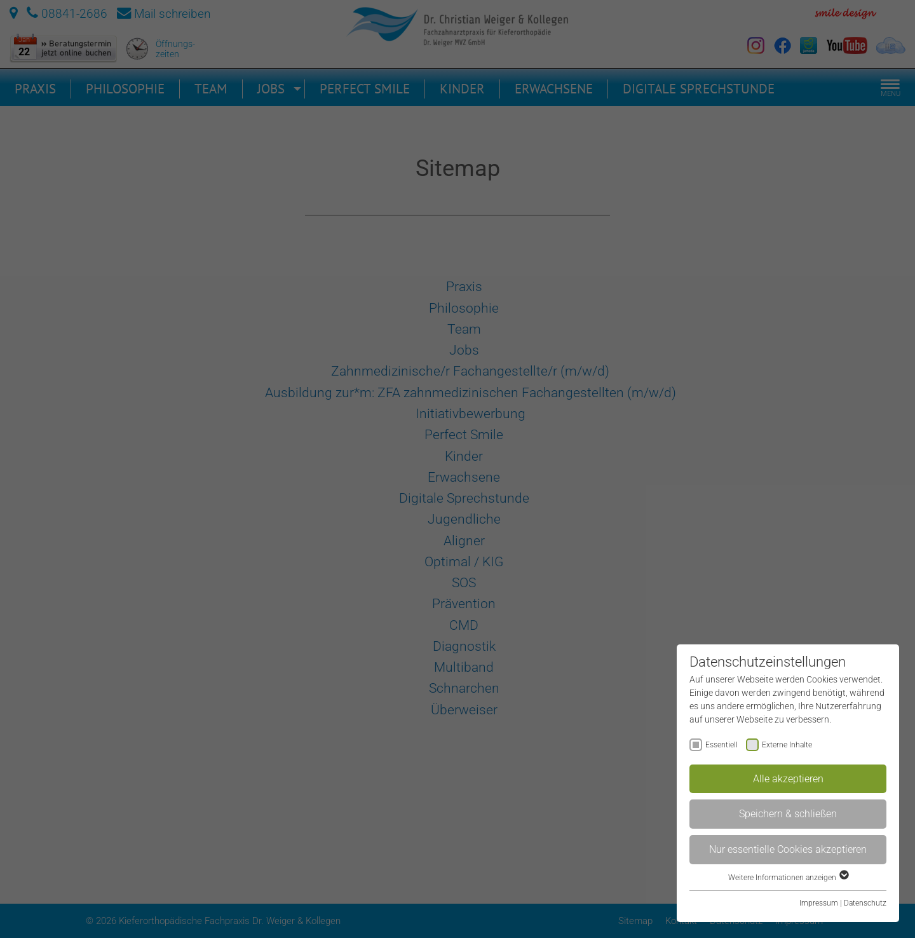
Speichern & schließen (788, 814)
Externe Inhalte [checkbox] (787, 744)
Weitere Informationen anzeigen (788, 877)
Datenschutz (865, 903)
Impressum (818, 903)
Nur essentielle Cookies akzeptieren (788, 849)
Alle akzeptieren (788, 779)
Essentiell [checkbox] (721, 744)
